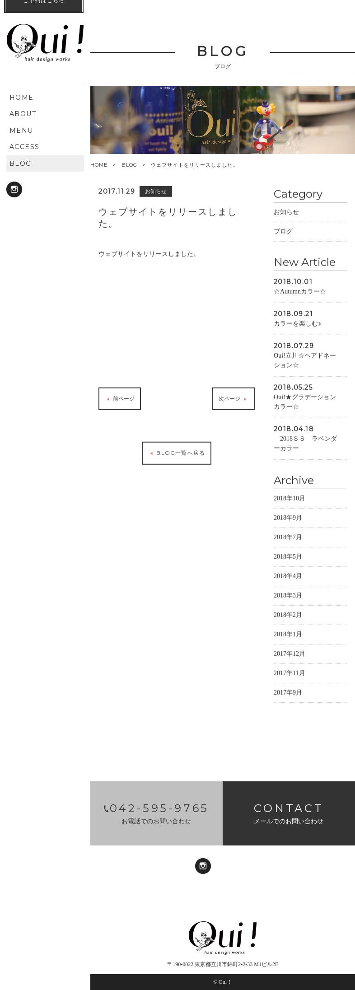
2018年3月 (288, 597)
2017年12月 (289, 655)
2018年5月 (288, 558)
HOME (98, 165)
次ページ (233, 400)
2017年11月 (289, 675)
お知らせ (286, 213)
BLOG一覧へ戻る (176, 455)
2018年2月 (288, 616)
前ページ (119, 400)
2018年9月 (288, 519)
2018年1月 (288, 636)
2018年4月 (288, 577)
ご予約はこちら (44, 967)
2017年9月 (288, 694)
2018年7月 (288, 539)
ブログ (283, 233)
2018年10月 (289, 500)
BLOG (129, 165)
